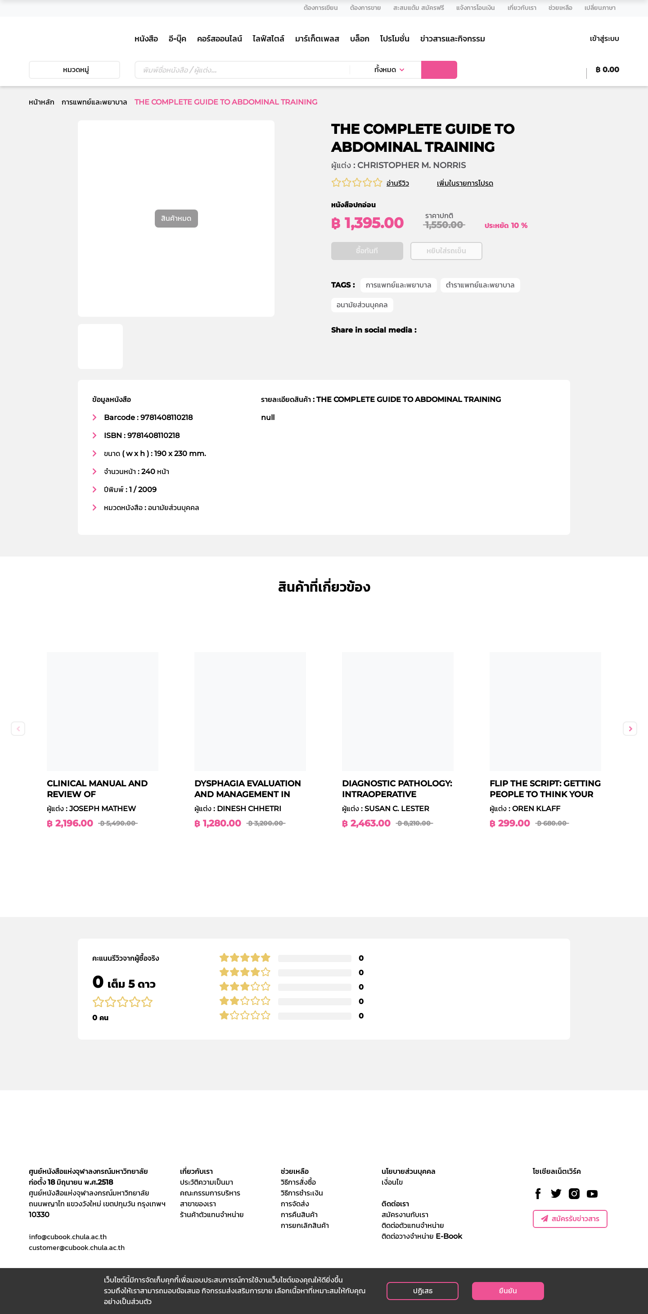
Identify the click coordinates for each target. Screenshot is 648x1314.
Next (630, 728)
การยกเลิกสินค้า (305, 1225)
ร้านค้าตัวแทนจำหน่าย (212, 1214)
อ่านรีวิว (398, 183)
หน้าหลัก (41, 102)
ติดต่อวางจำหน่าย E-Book (422, 1236)
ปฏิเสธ (422, 1291)
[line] (461, 330)
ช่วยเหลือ (295, 1171)
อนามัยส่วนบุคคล (362, 305)
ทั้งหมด (385, 69)
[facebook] (429, 330)
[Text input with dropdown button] (242, 70)
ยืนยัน (508, 1291)
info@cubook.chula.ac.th (68, 1236)
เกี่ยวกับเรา (196, 1171)
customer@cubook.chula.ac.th (77, 1247)
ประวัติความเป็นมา (206, 1182)
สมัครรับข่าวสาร (570, 1218)
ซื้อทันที (367, 251)
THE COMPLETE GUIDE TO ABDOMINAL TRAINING (226, 102)
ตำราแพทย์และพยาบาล (480, 285)
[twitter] (444, 330)
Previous (18, 728)
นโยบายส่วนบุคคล (409, 1171)
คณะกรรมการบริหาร (210, 1193)
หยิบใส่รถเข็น (446, 251)
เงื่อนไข (392, 1182)
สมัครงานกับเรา (405, 1214)
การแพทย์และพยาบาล (94, 102)
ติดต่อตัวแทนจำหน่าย (413, 1225)
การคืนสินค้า (299, 1214)
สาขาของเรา (198, 1204)
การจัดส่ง (295, 1204)
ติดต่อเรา (395, 1204)
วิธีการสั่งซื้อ (298, 1182)
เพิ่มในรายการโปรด (476, 183)
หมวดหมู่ (74, 69)
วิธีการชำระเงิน (302, 1193)
